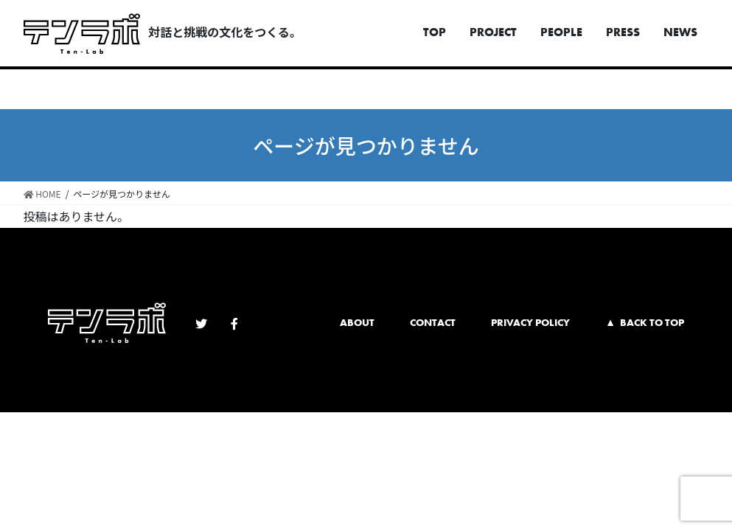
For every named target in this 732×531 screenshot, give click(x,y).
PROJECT (493, 32)
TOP (434, 32)
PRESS (623, 32)
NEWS (680, 32)
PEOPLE (561, 32)
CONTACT (433, 322)
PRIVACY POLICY (530, 322)
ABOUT (357, 322)
